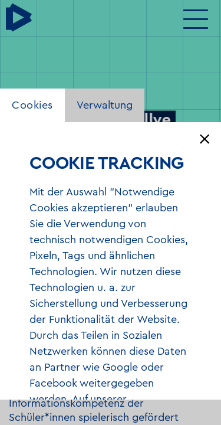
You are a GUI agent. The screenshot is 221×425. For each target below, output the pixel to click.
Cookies (32, 105)
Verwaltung (105, 105)
